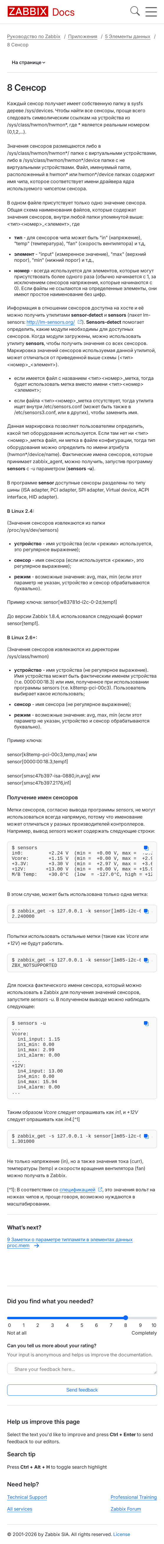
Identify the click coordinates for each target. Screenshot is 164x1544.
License (121, 1539)
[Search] (135, 11)
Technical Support (27, 1502)
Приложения (82, 36)
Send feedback (82, 1394)
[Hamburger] (151, 12)
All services (19, 1514)
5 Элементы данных (127, 36)
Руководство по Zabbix (33, 36)
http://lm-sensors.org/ (51, 322)
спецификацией (77, 1220)
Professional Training (134, 1502)
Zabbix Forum (126, 1514)
